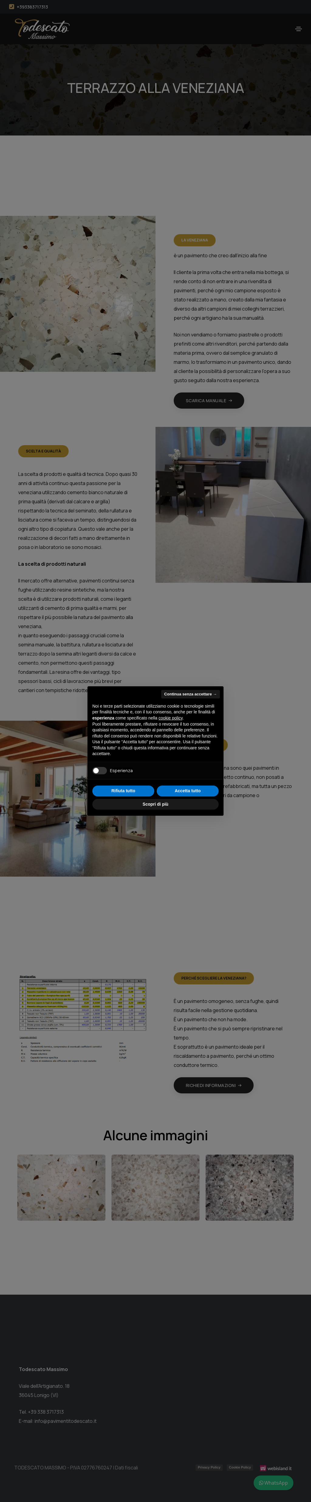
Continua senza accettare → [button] (190, 694)
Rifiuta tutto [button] (123, 790)
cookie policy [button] (171, 718)
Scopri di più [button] (156, 804)
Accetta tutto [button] (188, 790)
